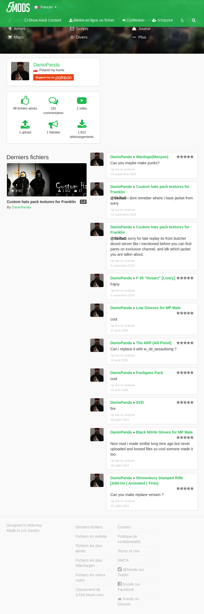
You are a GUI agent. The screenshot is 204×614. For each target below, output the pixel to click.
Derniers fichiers (89, 527)
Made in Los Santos (23, 530)
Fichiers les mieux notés (90, 577)
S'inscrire (162, 20)
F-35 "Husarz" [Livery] (155, 278)
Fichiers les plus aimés (89, 548)
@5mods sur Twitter (131, 572)
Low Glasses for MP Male (158, 308)
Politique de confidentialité (129, 539)
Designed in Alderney (24, 525)
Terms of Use (128, 551)
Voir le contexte (123, 169)
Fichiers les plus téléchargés (89, 563)
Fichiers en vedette (91, 536)
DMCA (123, 560)
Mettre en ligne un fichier (91, 20)
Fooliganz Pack (149, 373)
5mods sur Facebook (129, 587)
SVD (140, 402)
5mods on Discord (128, 601)
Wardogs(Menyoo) (152, 157)
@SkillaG (118, 198)
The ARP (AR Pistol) (153, 343)
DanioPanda (46, 65)
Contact (124, 527)
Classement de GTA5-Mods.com (90, 592)
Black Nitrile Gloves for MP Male (164, 432)
